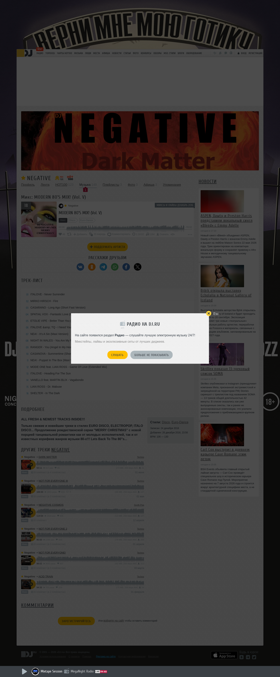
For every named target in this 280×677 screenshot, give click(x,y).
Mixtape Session (51, 671)
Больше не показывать (151, 355)
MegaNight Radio (82, 671)
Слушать (117, 355)
